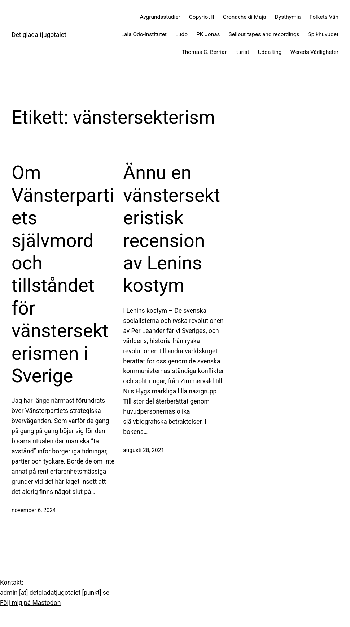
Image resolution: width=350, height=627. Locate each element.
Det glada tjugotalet (39, 34)
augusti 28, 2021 (143, 450)
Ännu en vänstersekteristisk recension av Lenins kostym (171, 229)
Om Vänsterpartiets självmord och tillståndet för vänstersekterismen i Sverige (63, 274)
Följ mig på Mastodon (30, 602)
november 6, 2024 (34, 510)
